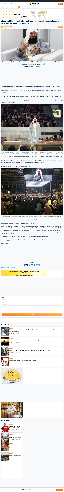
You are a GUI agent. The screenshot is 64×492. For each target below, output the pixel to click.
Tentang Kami (9, 3)
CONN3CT (27, 100)
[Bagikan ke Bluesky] (34, 66)
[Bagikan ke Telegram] (37, 66)
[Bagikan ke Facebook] (25, 66)
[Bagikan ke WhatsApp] (39, 66)
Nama (3, 297)
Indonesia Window (8, 26)
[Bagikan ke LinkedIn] (32, 66)
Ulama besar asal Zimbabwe (19, 90)
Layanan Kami (16, 3)
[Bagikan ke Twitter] (27, 66)
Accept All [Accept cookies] (60, 489)
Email (3, 302)
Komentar (4, 306)
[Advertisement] (32, 77)
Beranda (3, 3)
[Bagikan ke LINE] (29, 66)
